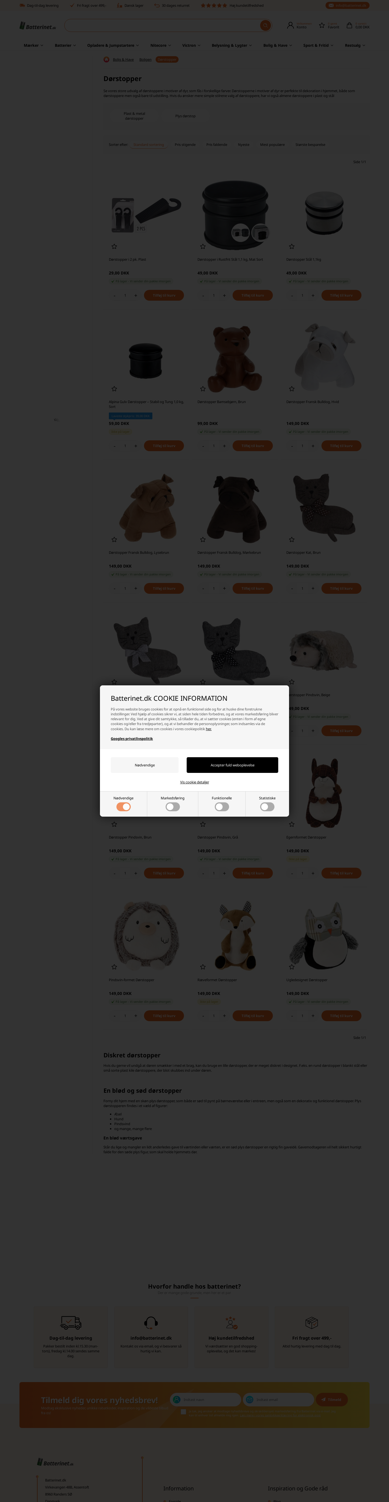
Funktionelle (222, 803)
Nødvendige (123, 803)
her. (209, 728)
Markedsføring (173, 803)
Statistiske (267, 803)
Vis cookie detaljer (194, 782)
